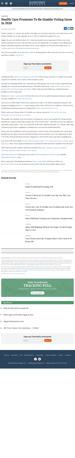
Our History (14, 355)
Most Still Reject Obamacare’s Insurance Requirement (49, 218)
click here (18, 55)
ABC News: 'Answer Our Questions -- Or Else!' (21, 328)
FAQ (21, 355)
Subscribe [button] (63, 3)
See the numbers (37, 293)
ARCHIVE (4, 16)
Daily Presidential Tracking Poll (39, 187)
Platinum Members (10, 157)
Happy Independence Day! (14, 321)
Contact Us (68, 355)
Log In (71, 3)
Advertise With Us (29, 355)
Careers (61, 355)
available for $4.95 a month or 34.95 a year (20, 268)
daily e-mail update (39, 161)
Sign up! (47, 68)
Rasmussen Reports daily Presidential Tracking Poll (29, 267)
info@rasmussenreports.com (36, 363)
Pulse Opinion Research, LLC (47, 108)
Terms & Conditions (50, 355)
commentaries (46, 267)
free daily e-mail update (16, 96)
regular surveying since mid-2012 (25, 77)
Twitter (19, 99)
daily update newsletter (33, 264)
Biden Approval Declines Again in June (19, 315)
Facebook (28, 99)
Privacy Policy (39, 355)
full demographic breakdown (45, 154)
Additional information (9, 154)
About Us (6, 355)
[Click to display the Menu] (2, 3)
